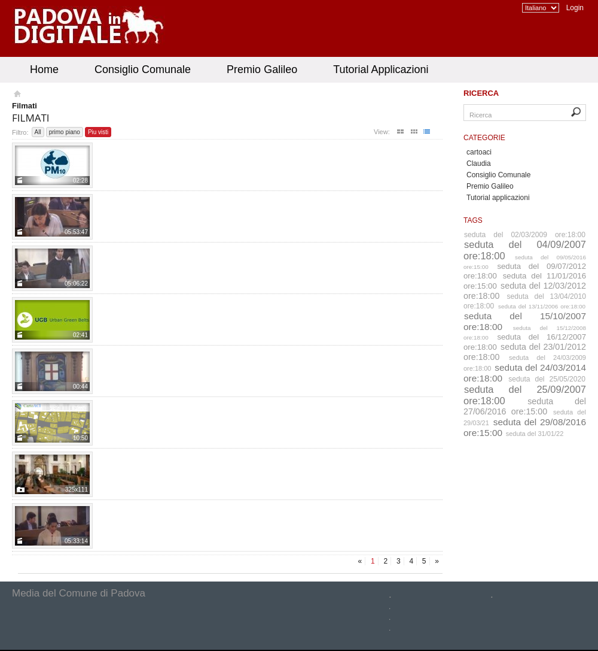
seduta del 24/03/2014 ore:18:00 (524, 372)
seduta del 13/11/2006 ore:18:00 (541, 306)
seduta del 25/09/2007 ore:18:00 (524, 395)
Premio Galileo (262, 69)
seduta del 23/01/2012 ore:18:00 (524, 352)
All (38, 132)
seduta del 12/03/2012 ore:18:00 (524, 291)
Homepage (16, 95)
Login (575, 8)
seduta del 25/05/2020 (546, 379)
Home (44, 69)
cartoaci (479, 152)
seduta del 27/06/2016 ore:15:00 (524, 406)
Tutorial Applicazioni (380, 69)
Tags (473, 220)
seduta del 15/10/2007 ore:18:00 (524, 321)
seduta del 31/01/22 (535, 433)
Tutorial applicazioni (498, 197)
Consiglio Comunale (142, 69)
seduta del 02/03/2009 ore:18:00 (524, 235)
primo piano (64, 132)
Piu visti (98, 132)
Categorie (484, 138)
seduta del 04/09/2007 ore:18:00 (524, 250)
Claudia (478, 163)
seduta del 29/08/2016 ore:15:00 (524, 427)
